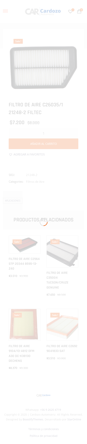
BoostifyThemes (33, 419)
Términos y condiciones (43, 429)
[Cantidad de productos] (43, 133)
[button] (27, 154)
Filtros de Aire (35, 182)
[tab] (13, 201)
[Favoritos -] (71, 12)
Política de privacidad (43, 436)
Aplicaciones (12, 200)
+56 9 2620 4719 (50, 410)
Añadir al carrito (43, 144)
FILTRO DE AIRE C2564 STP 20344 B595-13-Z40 (24, 264)
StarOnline (74, 419)
